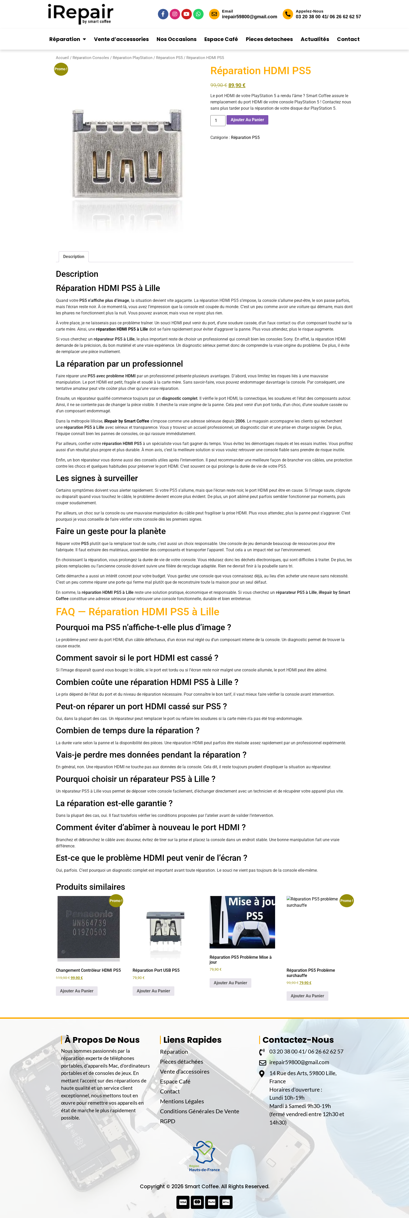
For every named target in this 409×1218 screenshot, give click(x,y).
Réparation (67, 39)
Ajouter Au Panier (247, 119)
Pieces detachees (269, 39)
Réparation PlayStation (132, 57)
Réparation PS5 (169, 57)
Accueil (62, 57)
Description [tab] (73, 256)
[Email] (214, 14)
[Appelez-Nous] (288, 14)
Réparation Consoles (91, 57)
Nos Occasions (177, 39)
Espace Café (221, 39)
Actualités (315, 39)
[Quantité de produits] (218, 120)
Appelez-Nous (309, 11)
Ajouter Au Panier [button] (76, 990)
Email (227, 11)
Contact (348, 39)
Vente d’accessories (121, 39)
